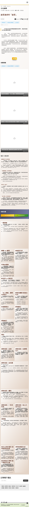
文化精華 (4, 6)
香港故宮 (3, 22)
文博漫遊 (22, 10)
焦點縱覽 (24, 486)
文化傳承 (3, 10)
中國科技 (2, 486)
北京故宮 (17, 22)
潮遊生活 (9, 486)
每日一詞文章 (5, 156)
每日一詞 (8, 6)
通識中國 (13, 486)
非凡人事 (17, 486)
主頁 (1, 6)
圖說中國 (7, 10)
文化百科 (12, 10)
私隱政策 (5, 505)
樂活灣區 (6, 486)
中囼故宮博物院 (10, 22)
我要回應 (14, 58)
